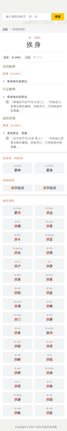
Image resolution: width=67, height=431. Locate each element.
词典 (5, 29)
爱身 (49, 168)
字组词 (17, 188)
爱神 (17, 168)
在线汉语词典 (49, 426)
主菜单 (62, 5)
